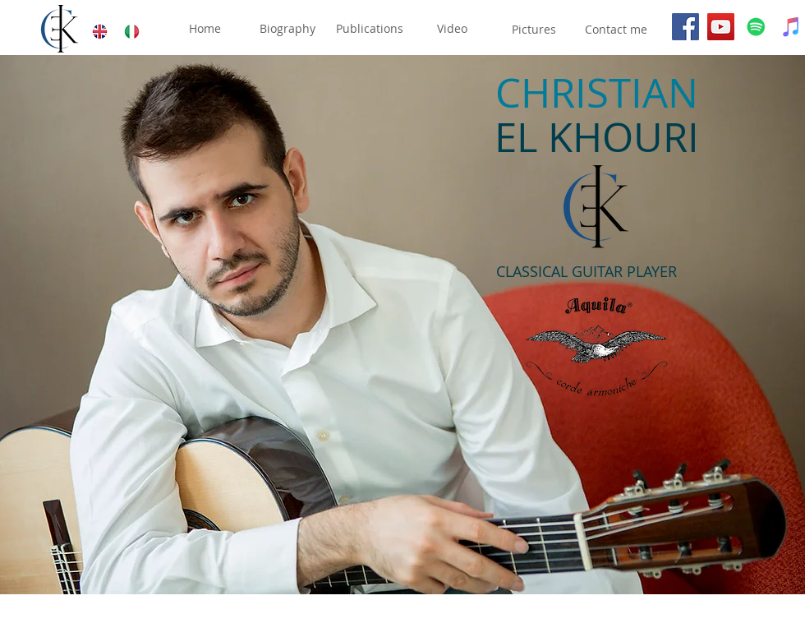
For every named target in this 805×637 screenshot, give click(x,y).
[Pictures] (534, 29)
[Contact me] (616, 29)
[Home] (204, 29)
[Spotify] (756, 26)
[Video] (452, 29)
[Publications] (370, 29)
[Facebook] (685, 26)
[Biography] (287, 29)
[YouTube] (720, 26)
